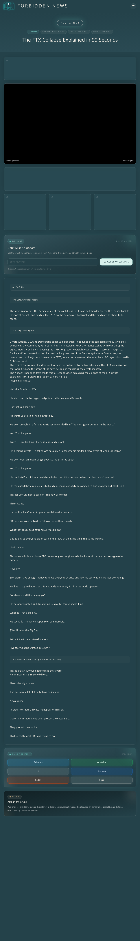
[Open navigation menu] (133, 6)
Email (101, 780)
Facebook (102, 771)
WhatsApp (102, 762)
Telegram (38, 762)
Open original (128, 161)
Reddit (38, 780)
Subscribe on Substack (116, 262)
